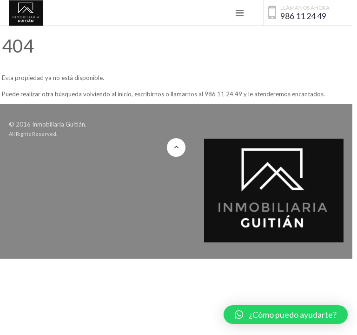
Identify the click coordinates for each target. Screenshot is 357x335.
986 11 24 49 (303, 16)
